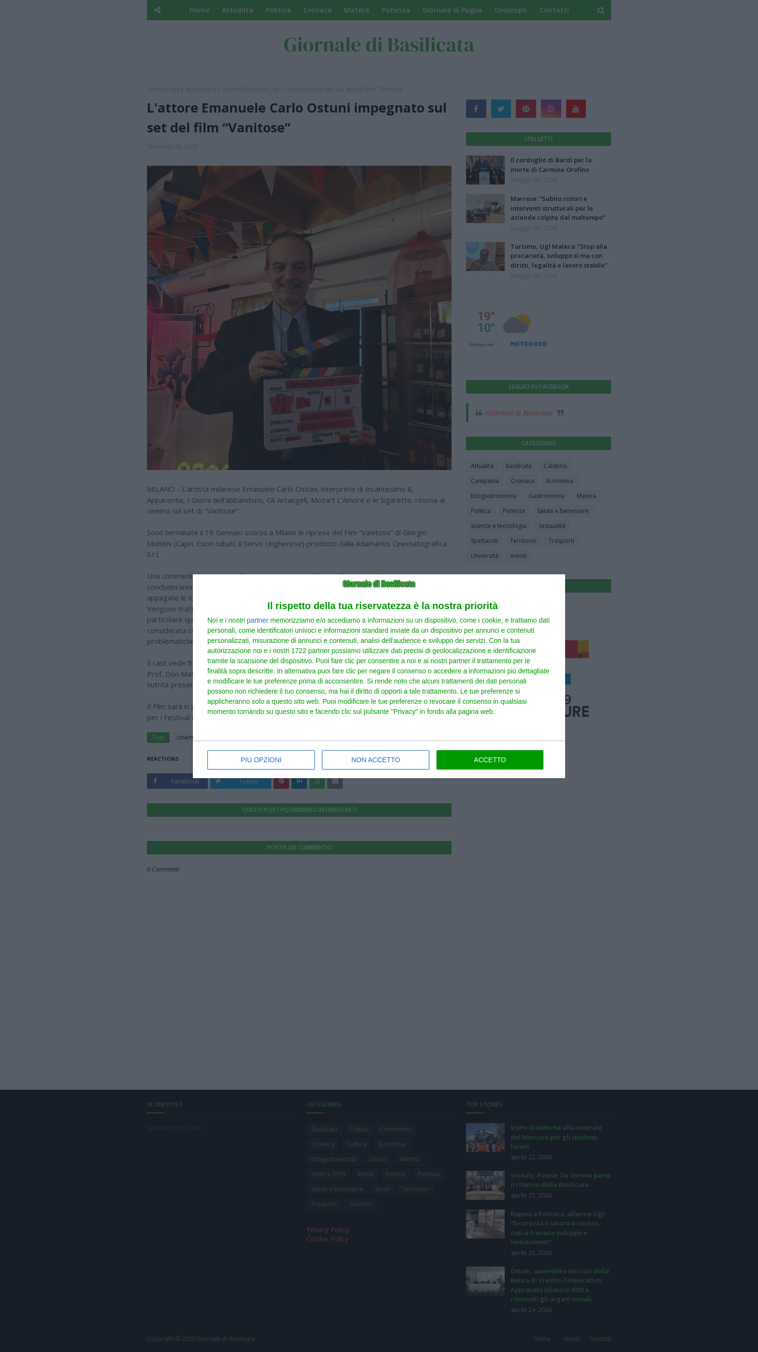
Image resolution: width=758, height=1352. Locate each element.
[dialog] (379, 676)
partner (257, 620)
